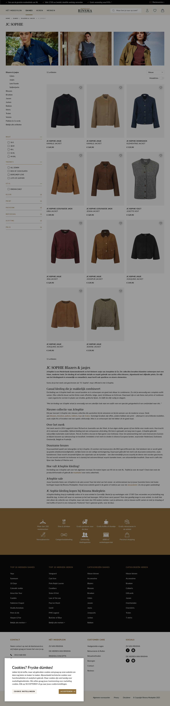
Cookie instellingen (24, 691)
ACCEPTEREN (68, 691)
